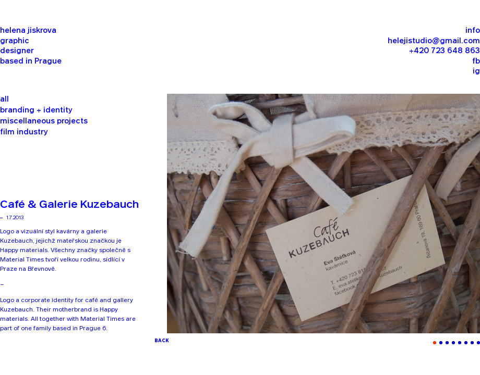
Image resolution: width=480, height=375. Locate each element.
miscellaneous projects (44, 122)
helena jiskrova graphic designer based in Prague (31, 46)
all (4, 100)
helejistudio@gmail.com (434, 41)
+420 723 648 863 (444, 51)
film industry (24, 132)
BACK (161, 341)
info (472, 31)
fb (476, 62)
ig (476, 72)
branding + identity (36, 111)
